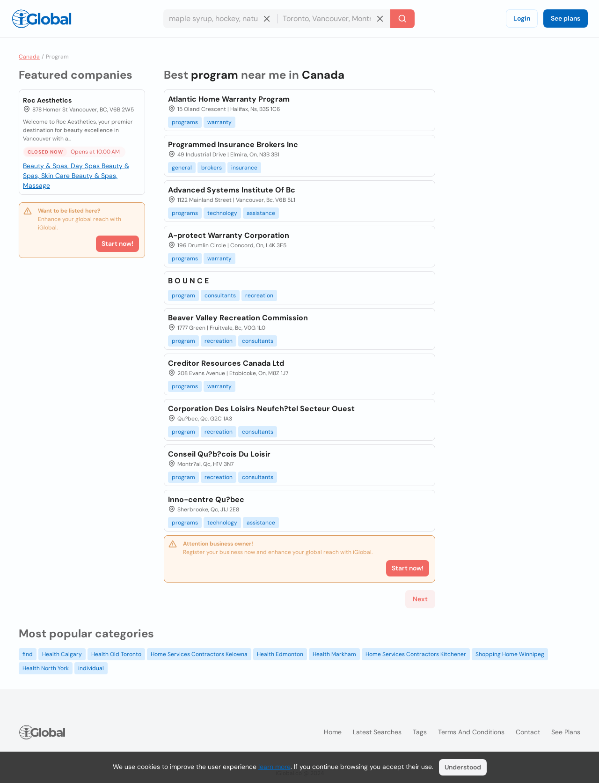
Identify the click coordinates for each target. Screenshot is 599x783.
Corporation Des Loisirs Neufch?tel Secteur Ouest (261, 409)
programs (185, 122)
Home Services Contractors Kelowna (199, 654)
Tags (420, 732)
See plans (565, 18)
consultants (220, 295)
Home (333, 732)
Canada (29, 56)
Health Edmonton (280, 654)
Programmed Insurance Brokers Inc (233, 144)
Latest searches (377, 732)
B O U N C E (188, 281)
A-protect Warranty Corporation (228, 235)
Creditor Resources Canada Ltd (226, 363)
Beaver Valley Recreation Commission (238, 318)
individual (91, 668)
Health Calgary (62, 654)
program (183, 295)
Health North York (45, 668)
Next (420, 599)
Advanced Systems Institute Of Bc (231, 190)
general (182, 167)
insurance (244, 167)
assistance (261, 213)
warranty (219, 122)
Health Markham (334, 654)
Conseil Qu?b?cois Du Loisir (219, 454)
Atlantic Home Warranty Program (229, 99)
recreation (259, 295)
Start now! (117, 243)
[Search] (402, 18)
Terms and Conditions (471, 732)
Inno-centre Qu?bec (206, 499)
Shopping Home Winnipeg (509, 654)
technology (222, 213)
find (27, 654)
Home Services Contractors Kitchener (415, 654)
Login (521, 18)
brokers (211, 167)
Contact (528, 732)
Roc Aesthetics (47, 100)
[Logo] (41, 18)
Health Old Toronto (116, 654)
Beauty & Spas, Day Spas (62, 166)
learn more (274, 766)
